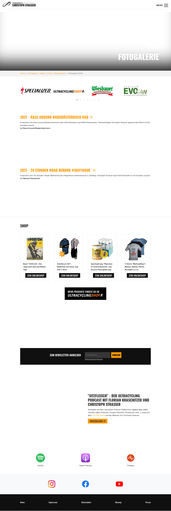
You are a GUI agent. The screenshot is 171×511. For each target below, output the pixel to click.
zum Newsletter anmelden (65, 355)
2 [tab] (78, 100)
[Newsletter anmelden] (97, 355)
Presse (148, 502)
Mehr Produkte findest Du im (83, 291)
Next (153, 92)
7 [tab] (96, 100)
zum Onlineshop (35, 275)
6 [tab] (92, 100)
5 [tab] (89, 100)
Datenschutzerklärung (94, 359)
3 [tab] (82, 100)
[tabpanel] (35, 92)
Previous (17, 92)
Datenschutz (86, 502)
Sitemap (118, 502)
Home (22, 502)
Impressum (53, 502)
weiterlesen (96, 421)
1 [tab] (75, 100)
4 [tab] (85, 100)
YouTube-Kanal (98, 415)
